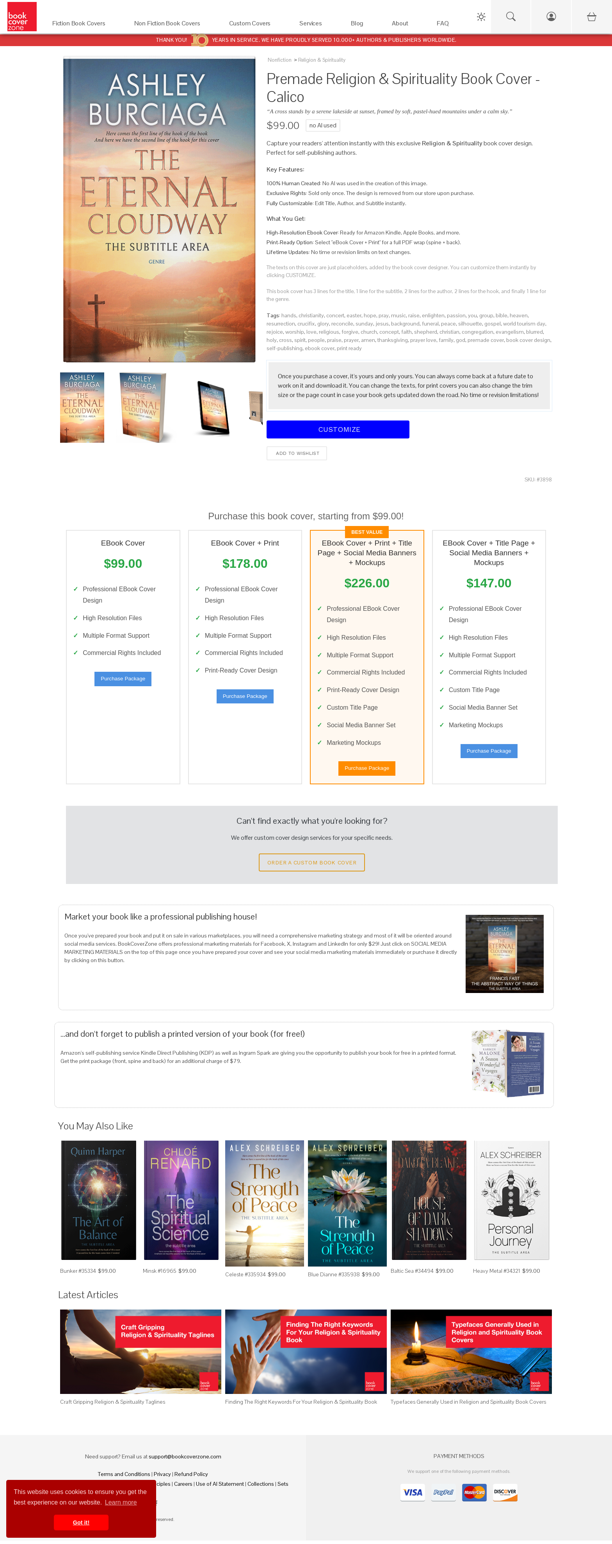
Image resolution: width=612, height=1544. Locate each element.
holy (272, 340)
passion (456, 315)
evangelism (510, 331)
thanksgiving (392, 340)
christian (449, 331)
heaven (519, 315)
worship (294, 331)
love (311, 331)
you (472, 315)
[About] (406, 25)
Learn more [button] (121, 1502)
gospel (492, 323)
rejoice (275, 331)
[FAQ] (449, 25)
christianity (311, 315)
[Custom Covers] (256, 25)
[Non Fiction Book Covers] (173, 25)
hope (370, 315)
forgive (350, 331)
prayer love (423, 340)
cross (285, 340)
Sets (283, 1487)
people (316, 340)
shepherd (425, 331)
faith (406, 331)
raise (414, 315)
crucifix (306, 323)
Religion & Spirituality (321, 60)
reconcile (342, 323)
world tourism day (524, 323)
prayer (351, 340)
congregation (477, 331)
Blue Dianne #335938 (334, 1277)
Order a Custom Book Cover (311, 866)
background (405, 323)
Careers (183, 1487)
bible (501, 315)
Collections (260, 1487)
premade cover (486, 340)
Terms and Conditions (124, 1477)
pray (384, 315)
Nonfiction (280, 60)
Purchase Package (123, 680)
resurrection (281, 323)
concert (335, 315)
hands (288, 315)
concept (389, 331)
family (446, 340)
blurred (534, 331)
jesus (382, 323)
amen (368, 340)
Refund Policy (191, 1477)
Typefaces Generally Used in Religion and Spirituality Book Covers (468, 1405)
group (486, 315)
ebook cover (319, 348)
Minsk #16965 (159, 1274)
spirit (300, 340)
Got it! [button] (81, 1522)
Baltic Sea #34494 (412, 1274)
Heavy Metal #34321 (496, 1274)
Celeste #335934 (245, 1277)
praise (334, 340)
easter (354, 315)
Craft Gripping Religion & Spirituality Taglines (112, 1405)
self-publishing (284, 348)
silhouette (470, 323)
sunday (364, 323)
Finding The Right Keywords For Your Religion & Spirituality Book (301, 1405)
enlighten (433, 315)
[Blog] (363, 25)
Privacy (162, 1477)
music (398, 315)
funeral (430, 323)
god (460, 340)
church (369, 331)
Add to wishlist (296, 453)
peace (448, 323)
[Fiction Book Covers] (85, 25)
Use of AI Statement (220, 1487)
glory (323, 323)
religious (329, 331)
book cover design (528, 340)
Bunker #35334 (78, 1274)
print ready (349, 348)
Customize (338, 429)
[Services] (317, 25)
